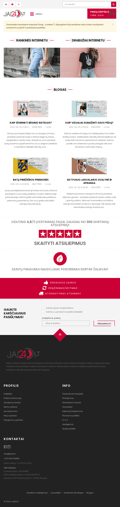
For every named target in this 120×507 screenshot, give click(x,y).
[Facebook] (6, 447)
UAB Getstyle (10, 467)
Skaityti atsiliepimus (60, 243)
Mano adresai (10, 407)
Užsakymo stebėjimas (37, 492)
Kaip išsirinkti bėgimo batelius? (31, 122)
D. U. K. (65, 420)
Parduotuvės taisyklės (72, 393)
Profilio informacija (13, 398)
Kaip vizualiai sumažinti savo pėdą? (89, 122)
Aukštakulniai (93, 366)
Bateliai (82, 366)
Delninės (37, 369)
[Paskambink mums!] (18, 4)
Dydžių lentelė (68, 428)
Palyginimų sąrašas (13, 420)
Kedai (103, 366)
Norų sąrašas (10, 415)
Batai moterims (13, 363)
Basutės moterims (47, 366)
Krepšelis (8, 393)
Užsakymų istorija (12, 402)
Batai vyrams (27, 363)
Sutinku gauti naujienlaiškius (59, 308)
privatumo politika (36, 27)
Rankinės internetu (15, 369)
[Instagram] (9, 447)
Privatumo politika (70, 415)
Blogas (90, 492)
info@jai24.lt (9, 453)
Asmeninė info (10, 411)
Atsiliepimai (67, 424)
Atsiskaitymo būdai (71, 402)
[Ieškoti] (113, 4)
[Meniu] (32, 14)
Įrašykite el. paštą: (51, 318)
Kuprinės (28, 369)
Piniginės (45, 369)
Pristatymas (68, 398)
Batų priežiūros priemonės (31, 180)
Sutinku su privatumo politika (60, 312)
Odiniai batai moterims (68, 366)
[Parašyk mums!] (12, 4)
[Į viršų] (60, 336)
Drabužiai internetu (44, 363)
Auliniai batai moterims (27, 366)
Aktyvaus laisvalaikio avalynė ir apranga (89, 181)
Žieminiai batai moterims (82, 363)
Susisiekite (56, 492)
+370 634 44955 (11, 458)
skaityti (78, 312)
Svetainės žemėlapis (73, 492)
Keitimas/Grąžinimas (72, 411)
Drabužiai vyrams (61, 363)
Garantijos (67, 407)
